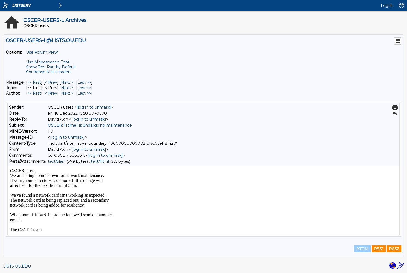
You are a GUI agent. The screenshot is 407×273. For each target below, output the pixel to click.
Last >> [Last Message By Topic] (84, 87)
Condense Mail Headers (48, 71)
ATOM (362, 248)
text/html (100, 161)
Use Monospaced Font (47, 62)
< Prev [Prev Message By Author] (51, 93)
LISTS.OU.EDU (17, 266)
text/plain (56, 161)
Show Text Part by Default (51, 67)
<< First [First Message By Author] (34, 93)
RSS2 (394, 248)
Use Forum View (42, 52)
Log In (387, 5)
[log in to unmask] (94, 107)
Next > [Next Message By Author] (67, 93)
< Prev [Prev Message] (51, 82)
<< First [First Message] (34, 82)
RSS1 (378, 248)
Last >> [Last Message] (84, 82)
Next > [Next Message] (67, 82)
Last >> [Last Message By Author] (84, 93)
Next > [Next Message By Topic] (67, 87)
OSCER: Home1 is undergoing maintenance (90, 125)
